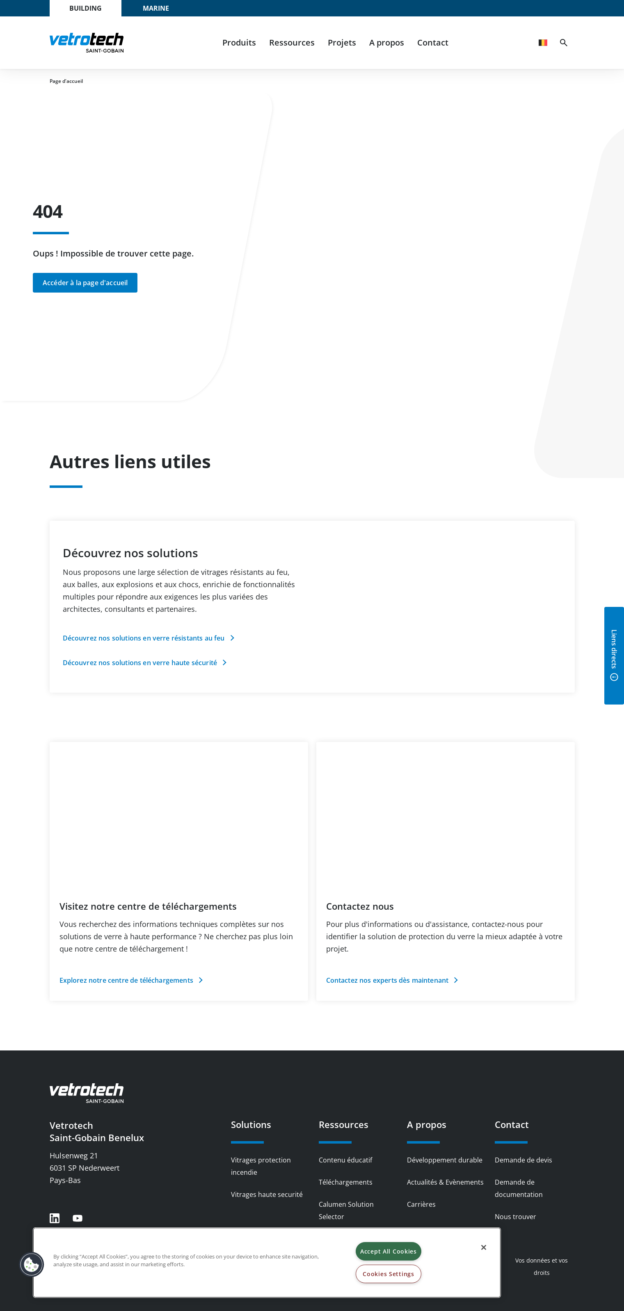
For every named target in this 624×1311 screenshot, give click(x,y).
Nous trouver (515, 1216)
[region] (267, 1262)
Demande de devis (523, 1160)
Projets (342, 42)
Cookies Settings (388, 1274)
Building (85, 8)
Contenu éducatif (345, 1160)
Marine (156, 8)
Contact (432, 42)
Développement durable (444, 1160)
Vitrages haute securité (267, 1194)
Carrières (421, 1204)
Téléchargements (346, 1182)
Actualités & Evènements (445, 1182)
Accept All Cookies (388, 1251)
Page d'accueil (66, 81)
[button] (31, 1265)
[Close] (484, 1247)
